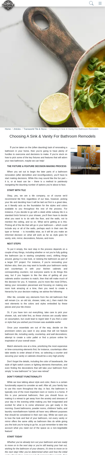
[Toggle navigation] (100, 3)
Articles (17, 129)
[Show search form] (91, 3)
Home (8, 129)
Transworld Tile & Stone (35, 129)
